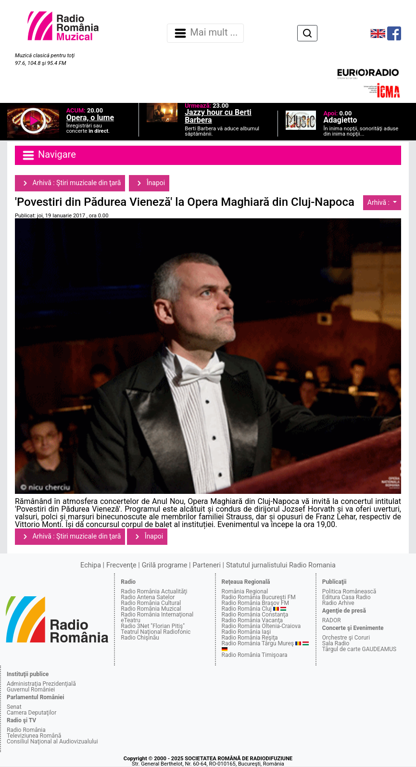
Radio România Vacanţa (252, 620)
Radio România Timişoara (255, 655)
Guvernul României (31, 689)
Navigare (48, 155)
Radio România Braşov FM (255, 603)
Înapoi (149, 183)
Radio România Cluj (247, 608)
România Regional (245, 591)
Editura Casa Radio (346, 597)
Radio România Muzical (151, 608)
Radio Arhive (338, 603)
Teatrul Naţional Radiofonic (155, 632)
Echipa (90, 565)
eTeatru (130, 620)
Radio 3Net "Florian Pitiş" (153, 626)
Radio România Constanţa (255, 614)
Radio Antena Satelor (148, 597)
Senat (14, 707)
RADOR (331, 620)
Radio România (26, 730)
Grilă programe (165, 565)
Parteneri (207, 565)
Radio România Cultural (151, 603)
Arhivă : (379, 202)
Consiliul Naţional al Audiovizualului (52, 741)
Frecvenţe (121, 565)
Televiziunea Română (34, 735)
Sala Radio (336, 643)
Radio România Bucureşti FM (259, 597)
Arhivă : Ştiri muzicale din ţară (70, 183)
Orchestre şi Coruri (346, 637)
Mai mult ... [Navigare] (205, 33)
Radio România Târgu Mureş (258, 643)
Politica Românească (349, 591)
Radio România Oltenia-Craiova (261, 626)
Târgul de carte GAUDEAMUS (359, 649)
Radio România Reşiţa (250, 637)
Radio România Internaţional (157, 614)
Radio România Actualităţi (154, 591)
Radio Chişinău (140, 637)
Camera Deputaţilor (31, 712)
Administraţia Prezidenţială (41, 683)
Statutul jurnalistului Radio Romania (281, 565)
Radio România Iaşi (246, 632)
